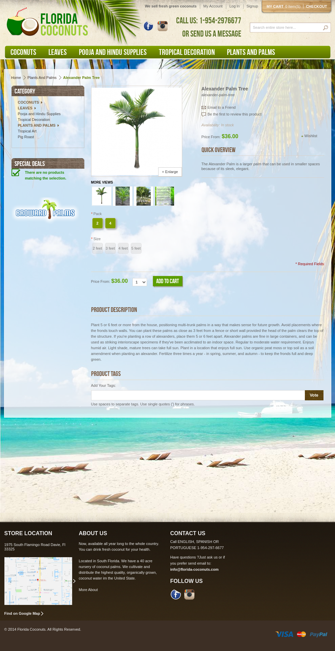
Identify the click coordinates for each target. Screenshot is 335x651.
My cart (285, 6)
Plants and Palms (42, 78)
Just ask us (208, 557)
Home (16, 78)
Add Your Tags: (103, 385)
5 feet (136, 248)
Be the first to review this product (235, 114)
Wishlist (311, 136)
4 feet (123, 248)
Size (96, 239)
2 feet (97, 248)
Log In (234, 6)
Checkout (316, 6)
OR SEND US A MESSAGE (211, 33)
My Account (213, 6)
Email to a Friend (222, 107)
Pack (96, 214)
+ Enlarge (170, 172)
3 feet (110, 248)
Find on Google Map (22, 613)
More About (88, 590)
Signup (252, 6)
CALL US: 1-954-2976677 (208, 20)
